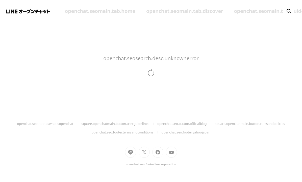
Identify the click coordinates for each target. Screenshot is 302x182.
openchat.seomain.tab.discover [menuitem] (184, 11)
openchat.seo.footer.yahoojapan (185, 132)
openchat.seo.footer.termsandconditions (127, 132)
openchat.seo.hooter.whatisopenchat (49, 123)
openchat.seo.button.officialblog (186, 123)
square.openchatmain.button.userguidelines (120, 123)
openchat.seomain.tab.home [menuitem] (100, 11)
